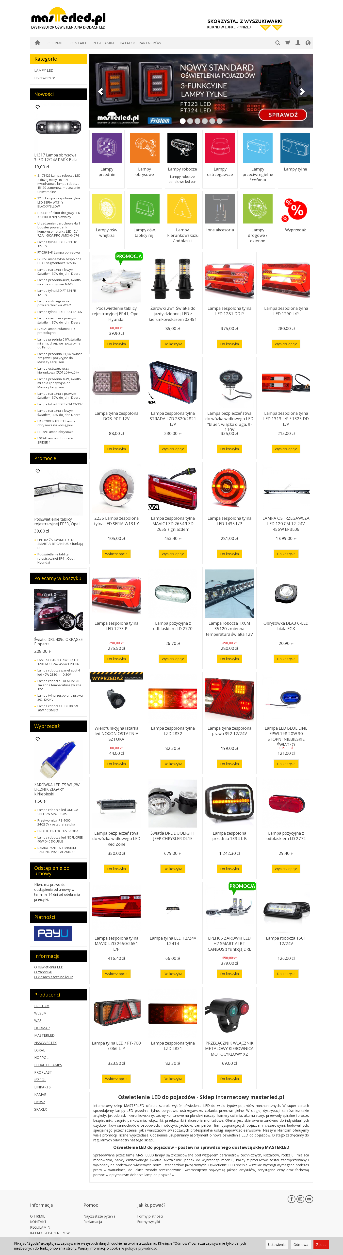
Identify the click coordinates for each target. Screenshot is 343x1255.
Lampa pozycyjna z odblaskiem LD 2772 (286, 835)
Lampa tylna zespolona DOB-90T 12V (116, 415)
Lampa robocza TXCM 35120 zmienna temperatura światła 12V (229, 627)
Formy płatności (150, 1207)
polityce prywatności (141, 1248)
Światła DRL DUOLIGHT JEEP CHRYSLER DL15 (173, 835)
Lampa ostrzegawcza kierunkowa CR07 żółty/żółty (58, 370)
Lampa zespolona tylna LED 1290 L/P (285, 310)
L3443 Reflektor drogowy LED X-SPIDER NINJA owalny (58, 214)
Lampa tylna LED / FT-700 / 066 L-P (116, 1044)
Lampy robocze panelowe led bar (182, 178)
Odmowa (301, 1244)
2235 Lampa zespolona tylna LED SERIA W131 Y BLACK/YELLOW (58, 202)
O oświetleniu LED (49, 967)
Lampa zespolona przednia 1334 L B (229, 835)
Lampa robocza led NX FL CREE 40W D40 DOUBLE (60, 839)
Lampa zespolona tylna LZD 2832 (172, 730)
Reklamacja (92, 1213)
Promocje (45, 458)
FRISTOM (41, 1005)
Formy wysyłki (148, 1213)
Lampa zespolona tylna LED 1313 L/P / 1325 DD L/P (285, 415)
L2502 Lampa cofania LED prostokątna (56, 331)
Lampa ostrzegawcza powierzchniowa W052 (54, 303)
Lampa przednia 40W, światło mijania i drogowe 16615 (59, 282)
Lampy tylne (295, 168)
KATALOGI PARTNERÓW (140, 42)
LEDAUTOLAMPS (48, 1065)
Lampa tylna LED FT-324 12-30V (59, 404)
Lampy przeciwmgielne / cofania (258, 173)
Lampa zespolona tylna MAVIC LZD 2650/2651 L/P (116, 940)
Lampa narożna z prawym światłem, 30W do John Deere (59, 320)
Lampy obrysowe (144, 171)
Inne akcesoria (220, 229)
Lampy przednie (106, 168)
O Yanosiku (43, 972)
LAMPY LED (43, 70)
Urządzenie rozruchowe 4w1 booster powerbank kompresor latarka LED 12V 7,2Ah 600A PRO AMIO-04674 (58, 229)
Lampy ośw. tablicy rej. (144, 232)
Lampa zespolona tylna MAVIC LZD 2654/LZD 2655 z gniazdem (173, 522)
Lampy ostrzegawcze (220, 171)
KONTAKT (78, 42)
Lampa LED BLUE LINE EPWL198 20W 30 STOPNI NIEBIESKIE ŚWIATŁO (286, 732)
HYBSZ (39, 1102)
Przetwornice (44, 77)
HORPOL (41, 1057)
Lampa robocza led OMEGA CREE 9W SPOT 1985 (57, 812)
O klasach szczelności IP (53, 977)
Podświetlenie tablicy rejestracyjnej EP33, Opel (57, 521)
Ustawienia (277, 1244)
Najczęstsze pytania (99, 1207)
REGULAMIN (103, 42)
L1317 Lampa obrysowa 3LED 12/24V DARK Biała (55, 157)
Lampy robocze (182, 168)
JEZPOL (40, 1079)
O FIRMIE (56, 42)
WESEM (40, 1013)
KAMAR (40, 1094)
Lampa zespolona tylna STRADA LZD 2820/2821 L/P (172, 417)
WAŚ (38, 1020)
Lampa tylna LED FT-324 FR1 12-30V (57, 292)
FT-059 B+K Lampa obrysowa (58, 252)
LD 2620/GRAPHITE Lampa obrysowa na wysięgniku (56, 423)
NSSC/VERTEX (45, 1042)
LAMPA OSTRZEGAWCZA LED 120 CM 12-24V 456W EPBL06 (286, 522)
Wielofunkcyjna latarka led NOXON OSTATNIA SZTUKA (116, 732)
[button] (99, 90)
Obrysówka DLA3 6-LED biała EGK (286, 625)
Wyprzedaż (295, 229)
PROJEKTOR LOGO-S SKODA (57, 831)
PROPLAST (43, 1072)
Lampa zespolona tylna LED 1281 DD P (229, 310)
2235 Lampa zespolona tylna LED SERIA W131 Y (116, 520)
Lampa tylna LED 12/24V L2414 (173, 940)
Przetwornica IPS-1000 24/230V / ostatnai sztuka (56, 822)
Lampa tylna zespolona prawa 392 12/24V (229, 730)
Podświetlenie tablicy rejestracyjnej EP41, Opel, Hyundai (116, 312)
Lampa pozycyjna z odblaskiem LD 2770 (173, 625)
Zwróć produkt (41, 1235)
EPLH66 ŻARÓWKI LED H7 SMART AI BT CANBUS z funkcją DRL (229, 942)
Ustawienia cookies (45, 1230)
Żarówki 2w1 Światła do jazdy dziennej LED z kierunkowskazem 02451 (173, 312)
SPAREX (40, 1109)
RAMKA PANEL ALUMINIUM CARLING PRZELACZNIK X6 (56, 850)
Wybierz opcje (286, 344)
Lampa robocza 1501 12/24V (286, 940)
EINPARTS (42, 1087)
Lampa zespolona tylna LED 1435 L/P (229, 520)
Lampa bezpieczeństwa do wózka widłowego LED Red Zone (116, 837)
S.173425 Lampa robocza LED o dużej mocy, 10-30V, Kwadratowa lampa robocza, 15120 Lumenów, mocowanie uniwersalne (59, 183)
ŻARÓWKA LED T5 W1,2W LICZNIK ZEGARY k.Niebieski (57, 789)
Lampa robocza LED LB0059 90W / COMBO (57, 708)
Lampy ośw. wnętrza (107, 232)
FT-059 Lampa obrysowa (55, 432)
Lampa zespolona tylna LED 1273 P (116, 625)
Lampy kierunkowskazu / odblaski (182, 234)
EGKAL (39, 1050)
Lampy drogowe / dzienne (258, 232)
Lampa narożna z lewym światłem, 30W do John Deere (59, 271)
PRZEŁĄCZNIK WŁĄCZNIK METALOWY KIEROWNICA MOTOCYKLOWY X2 (229, 1047)
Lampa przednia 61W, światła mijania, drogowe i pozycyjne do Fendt (59, 343)
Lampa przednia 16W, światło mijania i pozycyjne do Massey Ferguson (59, 383)
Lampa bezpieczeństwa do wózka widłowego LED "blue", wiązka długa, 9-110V (229, 419)
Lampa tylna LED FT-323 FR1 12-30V (57, 244)
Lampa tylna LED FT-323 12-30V (59, 311)
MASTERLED (44, 1035)
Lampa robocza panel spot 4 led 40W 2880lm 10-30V (58, 672)
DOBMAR (42, 1028)
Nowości (44, 94)
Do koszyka (116, 344)
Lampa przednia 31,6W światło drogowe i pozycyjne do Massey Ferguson (59, 358)
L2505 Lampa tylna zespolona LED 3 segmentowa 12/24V (59, 261)
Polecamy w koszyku (58, 578)
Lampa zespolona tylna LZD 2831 (172, 1044)
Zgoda (321, 1244)
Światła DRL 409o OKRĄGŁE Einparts (58, 642)
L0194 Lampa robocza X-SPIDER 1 (55, 440)
